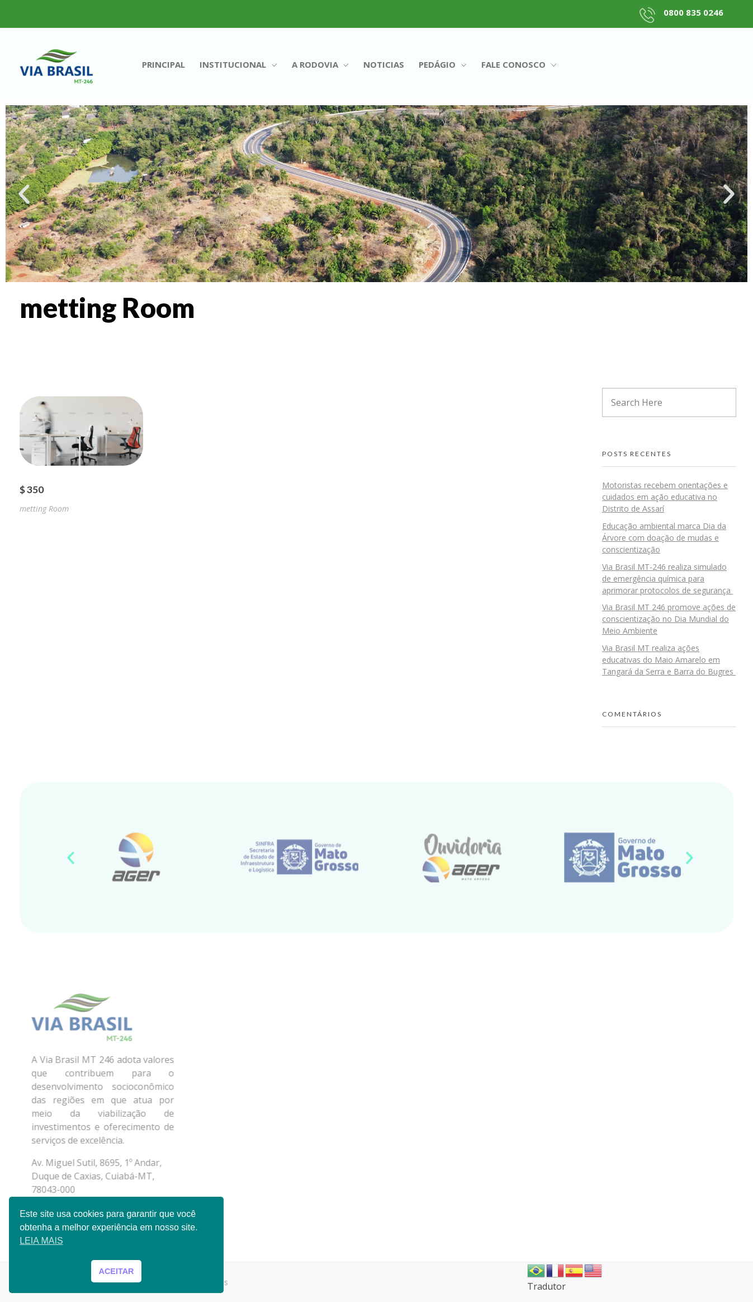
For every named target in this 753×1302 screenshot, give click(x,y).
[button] (24, 194)
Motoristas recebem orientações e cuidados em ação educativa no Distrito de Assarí (665, 497)
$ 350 (32, 489)
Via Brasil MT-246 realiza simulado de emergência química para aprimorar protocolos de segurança (667, 578)
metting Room (44, 508)
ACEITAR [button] (116, 1271)
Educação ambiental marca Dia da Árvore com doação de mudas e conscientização (664, 538)
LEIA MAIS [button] (41, 1240)
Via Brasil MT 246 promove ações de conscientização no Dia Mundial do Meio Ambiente (669, 619)
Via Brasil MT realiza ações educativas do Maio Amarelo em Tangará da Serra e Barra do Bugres (669, 660)
